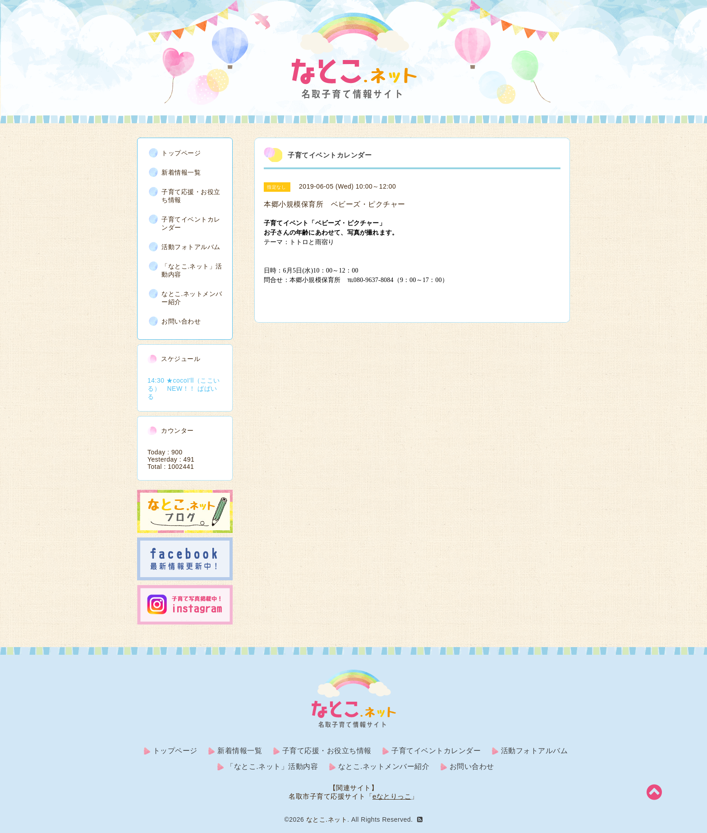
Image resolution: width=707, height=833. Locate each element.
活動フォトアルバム (190, 246)
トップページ (181, 153)
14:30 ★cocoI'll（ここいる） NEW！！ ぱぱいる (183, 388)
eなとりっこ (391, 796)
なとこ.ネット (326, 819)
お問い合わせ (181, 321)
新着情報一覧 (181, 172)
